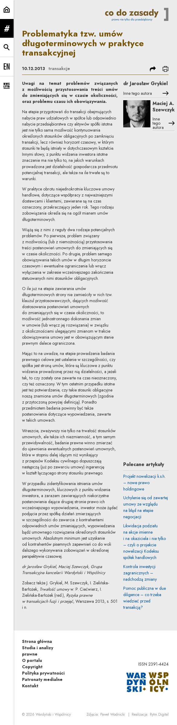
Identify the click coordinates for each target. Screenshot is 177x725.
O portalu (32, 660)
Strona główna (37, 641)
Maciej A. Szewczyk (164, 106)
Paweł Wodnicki (112, 714)
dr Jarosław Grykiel (145, 83)
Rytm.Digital (159, 714)
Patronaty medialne (42, 679)
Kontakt (30, 686)
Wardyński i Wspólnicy (53, 714)
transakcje (59, 68)
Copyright (32, 667)
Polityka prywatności (43, 673)
